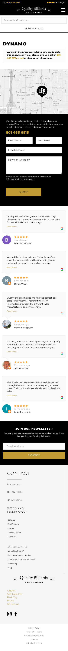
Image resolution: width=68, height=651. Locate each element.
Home (28, 28)
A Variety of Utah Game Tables (21, 559)
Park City (12, 597)
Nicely (39, 643)
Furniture (12, 537)
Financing (12, 563)
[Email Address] (34, 446)
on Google (56, 2)
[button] (63, 10)
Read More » (12, 227)
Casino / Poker (14, 532)
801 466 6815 (13, 2)
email (20, 58)
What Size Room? (16, 551)
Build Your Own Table (17, 547)
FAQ (10, 568)
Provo (10, 600)
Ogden (11, 590)
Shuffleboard (13, 524)
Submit (23, 192)
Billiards (11, 520)
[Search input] (34, 20)
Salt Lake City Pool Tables (19, 555)
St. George (13, 604)
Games (11, 528)
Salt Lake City (14, 594)
